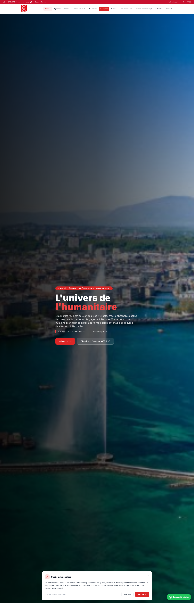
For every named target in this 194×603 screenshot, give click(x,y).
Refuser (127, 594)
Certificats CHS (79, 9)
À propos (57, 9)
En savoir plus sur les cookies (55, 594)
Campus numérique (143, 9)
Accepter (142, 594)
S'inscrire (65, 341)
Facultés (67, 9)
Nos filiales (93, 9)
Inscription (104, 9)
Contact (169, 9)
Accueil (47, 9)
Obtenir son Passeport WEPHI (95, 341)
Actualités (159, 9)
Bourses (114, 9)
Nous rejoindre (126, 9)
